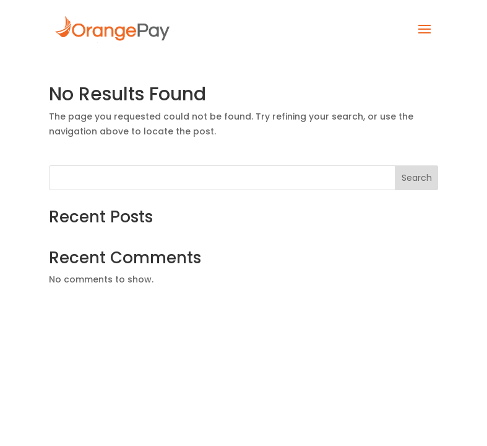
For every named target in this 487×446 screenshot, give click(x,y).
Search (417, 178)
